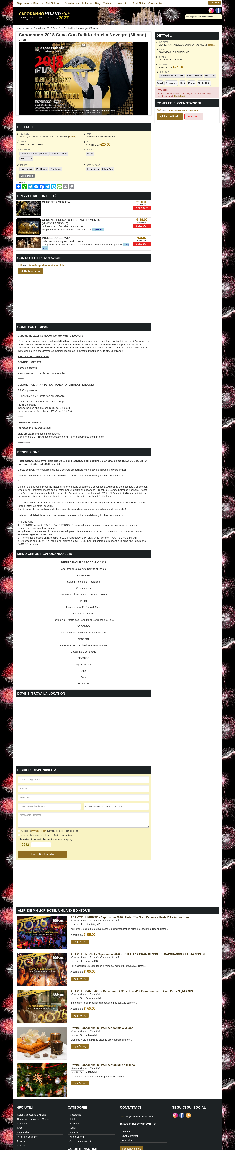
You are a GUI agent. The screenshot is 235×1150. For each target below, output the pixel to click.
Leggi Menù (27, 176)
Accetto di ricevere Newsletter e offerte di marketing (45, 835)
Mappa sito (23, 1132)
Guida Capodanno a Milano (31, 1114)
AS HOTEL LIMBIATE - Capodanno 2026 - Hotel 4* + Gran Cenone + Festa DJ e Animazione (130, 917)
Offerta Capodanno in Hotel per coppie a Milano (102, 1028)
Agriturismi (75, 1132)
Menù (183, 83)
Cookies (21, 1145)
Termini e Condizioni (28, 1136)
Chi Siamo (22, 1123)
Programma (171, 83)
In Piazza (87, 3)
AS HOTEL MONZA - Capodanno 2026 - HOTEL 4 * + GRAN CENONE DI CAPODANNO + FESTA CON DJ (138, 954)
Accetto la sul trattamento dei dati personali (48, 831)
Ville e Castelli (76, 1136)
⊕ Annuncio (155, 3)
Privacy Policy (38, 831)
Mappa (211, 45)
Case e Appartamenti (80, 1141)
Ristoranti (74, 1123)
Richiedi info (204, 83)
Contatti (126, 1131)
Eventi (72, 1128)
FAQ (19, 1128)
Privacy (21, 1141)
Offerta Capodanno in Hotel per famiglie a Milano (103, 1064)
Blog (97, 3)
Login (214, 2)
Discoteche (75, 1114)
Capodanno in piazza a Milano (33, 1119)
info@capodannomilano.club (200, 17)
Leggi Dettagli (80, 941)
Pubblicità (127, 1140)
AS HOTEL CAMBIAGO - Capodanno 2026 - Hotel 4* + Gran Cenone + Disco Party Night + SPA (132, 991)
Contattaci (179, 96)
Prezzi (160, 83)
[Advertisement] (83, 299)
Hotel (24, 40)
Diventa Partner (130, 1136)
